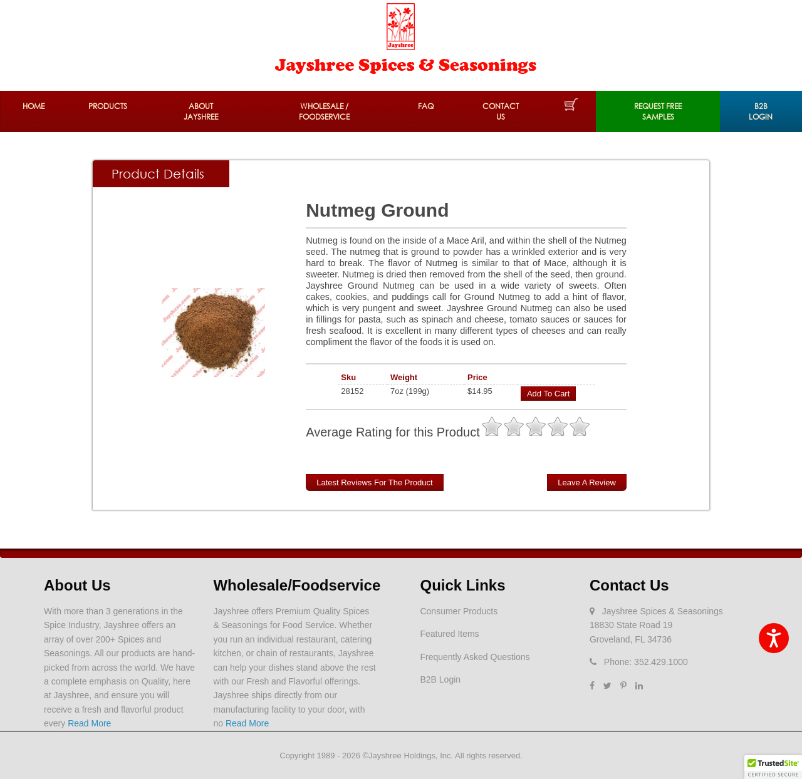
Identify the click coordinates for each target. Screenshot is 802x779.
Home (33, 106)
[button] (773, 767)
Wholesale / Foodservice (324, 111)
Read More (89, 723)
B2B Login (761, 111)
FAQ (426, 106)
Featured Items (449, 634)
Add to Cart (548, 393)
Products (107, 106)
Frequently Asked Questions (474, 657)
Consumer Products (458, 611)
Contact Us (500, 111)
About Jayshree (201, 111)
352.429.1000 (661, 662)
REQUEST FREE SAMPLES (658, 111)
